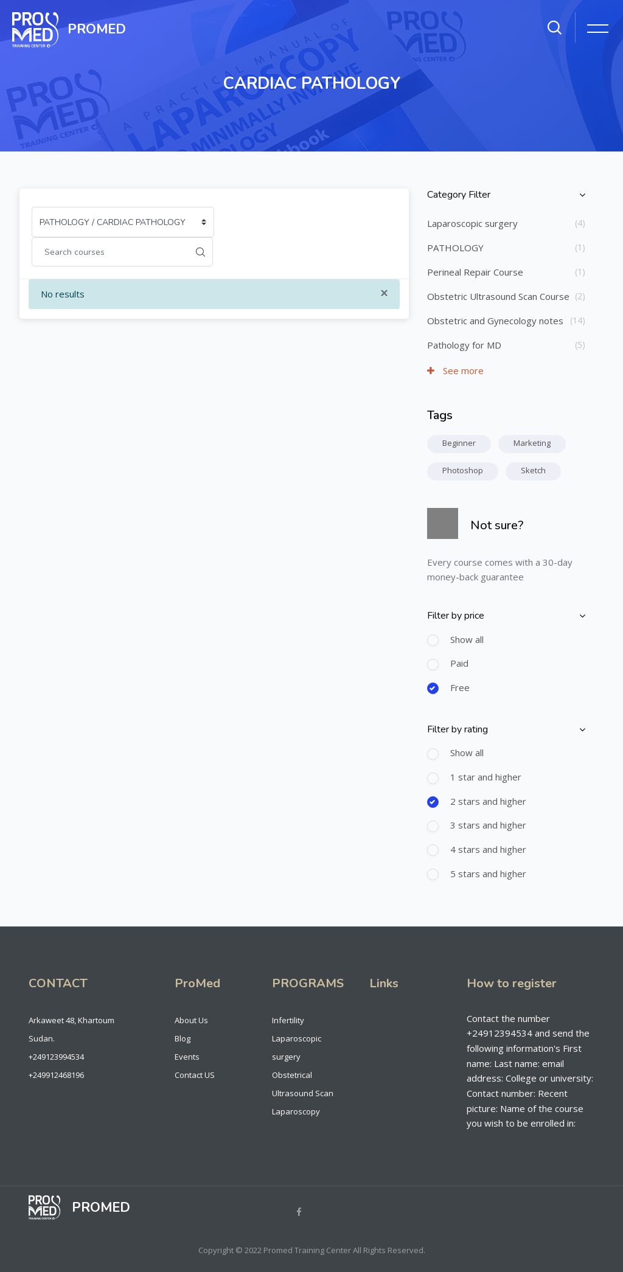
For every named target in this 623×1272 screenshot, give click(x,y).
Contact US (195, 1074)
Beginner (459, 442)
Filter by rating (457, 729)
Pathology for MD (464, 345)
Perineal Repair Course (475, 272)
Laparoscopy (296, 1111)
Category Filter (458, 194)
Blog (182, 1038)
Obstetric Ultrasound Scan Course (498, 296)
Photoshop (462, 470)
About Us (191, 1020)
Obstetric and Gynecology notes (495, 321)
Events (187, 1056)
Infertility (288, 1020)
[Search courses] (110, 251)
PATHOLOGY (455, 248)
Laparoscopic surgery (472, 223)
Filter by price (455, 615)
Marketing (532, 442)
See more (455, 370)
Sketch (533, 470)
